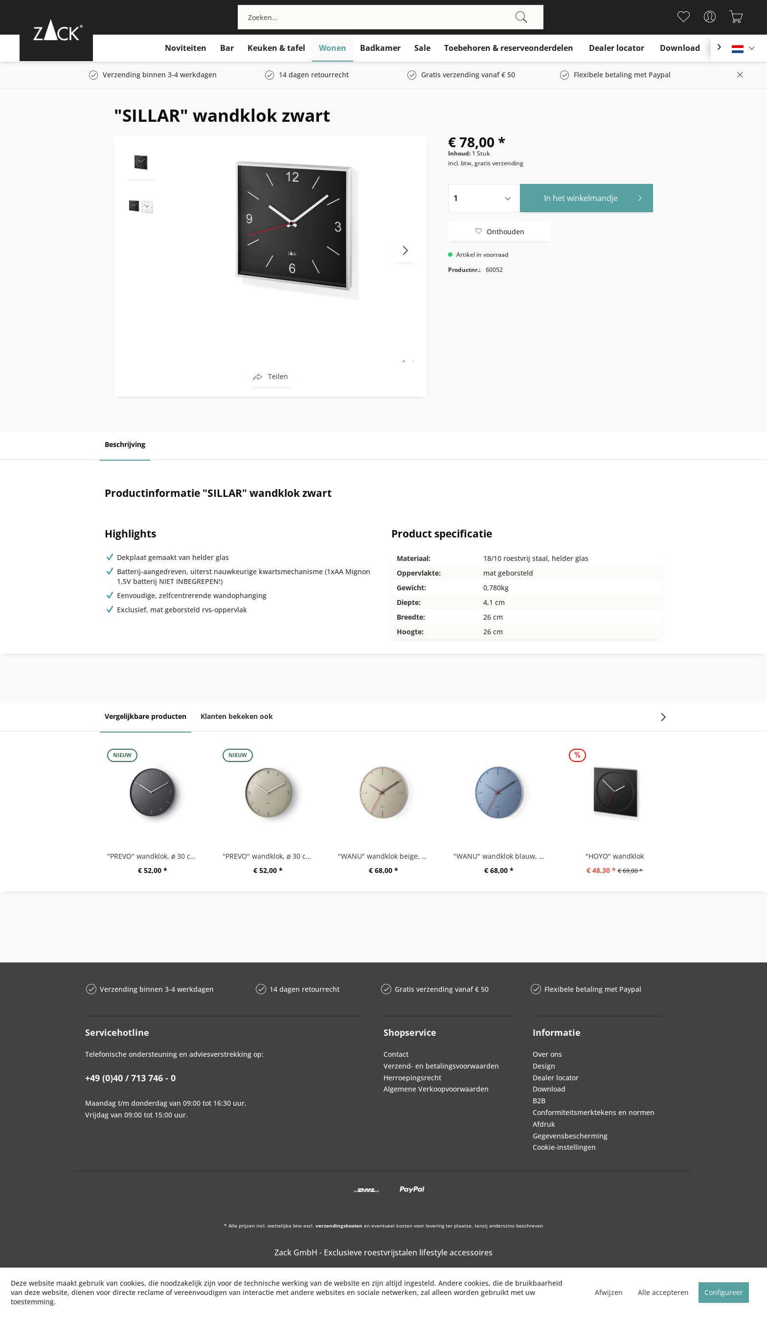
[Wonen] (332, 48)
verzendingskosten (339, 1225)
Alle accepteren (663, 1292)
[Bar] (227, 48)
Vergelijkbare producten (145, 716)
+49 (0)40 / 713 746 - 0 (130, 1078)
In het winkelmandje (596, 196)
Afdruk (544, 1124)
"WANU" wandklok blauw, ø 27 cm (501, 856)
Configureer (723, 1292)
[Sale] (422, 48)
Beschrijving (125, 444)
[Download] (680, 48)
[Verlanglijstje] (684, 16)
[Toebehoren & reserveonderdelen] (508, 48)
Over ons (547, 1054)
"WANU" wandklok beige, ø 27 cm (386, 856)
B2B (539, 1100)
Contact (396, 1054)
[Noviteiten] (185, 48)
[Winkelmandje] (736, 16)
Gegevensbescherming (570, 1135)
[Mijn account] (710, 16)
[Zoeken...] (390, 17)
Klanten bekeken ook (237, 716)
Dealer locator (556, 1077)
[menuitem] (390, 17)
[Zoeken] (521, 17)
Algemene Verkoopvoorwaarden (436, 1089)
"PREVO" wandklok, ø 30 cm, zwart (155, 856)
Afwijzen (609, 1292)
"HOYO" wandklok (615, 856)
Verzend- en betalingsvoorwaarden (441, 1066)
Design (544, 1066)
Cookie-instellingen (564, 1147)
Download (549, 1089)
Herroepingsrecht (412, 1077)
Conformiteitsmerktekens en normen (593, 1112)
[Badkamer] (380, 48)
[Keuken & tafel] (276, 48)
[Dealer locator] (616, 48)
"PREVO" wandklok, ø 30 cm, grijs (270, 856)
